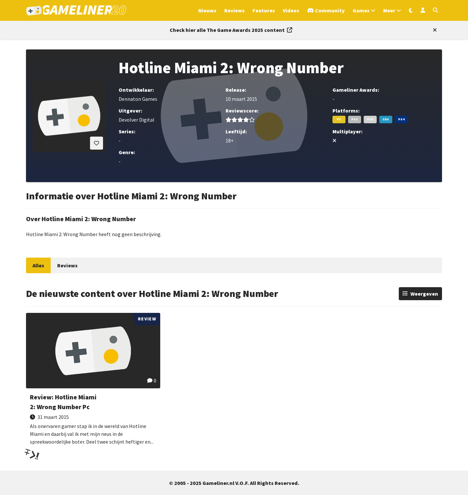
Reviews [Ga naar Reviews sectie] (234, 10)
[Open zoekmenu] (435, 10)
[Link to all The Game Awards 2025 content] (231, 30)
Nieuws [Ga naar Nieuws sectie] (207, 10)
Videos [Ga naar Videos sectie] (291, 10)
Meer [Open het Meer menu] (389, 10)
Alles (38, 265)
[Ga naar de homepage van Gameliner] (76, 10)
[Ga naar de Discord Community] (326, 10)
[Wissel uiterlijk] (411, 10)
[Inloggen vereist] (96, 143)
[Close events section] (433, 30)
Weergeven (424, 293)
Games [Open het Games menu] (361, 10)
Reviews (67, 265)
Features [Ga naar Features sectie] (264, 10)
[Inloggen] (423, 10)
